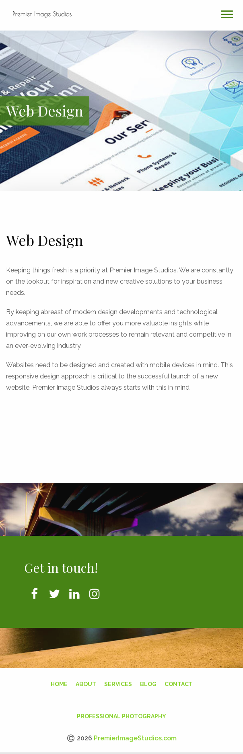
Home (59, 681)
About (86, 681)
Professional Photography (121, 713)
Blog (148, 681)
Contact (179, 681)
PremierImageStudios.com (135, 735)
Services (118, 681)
